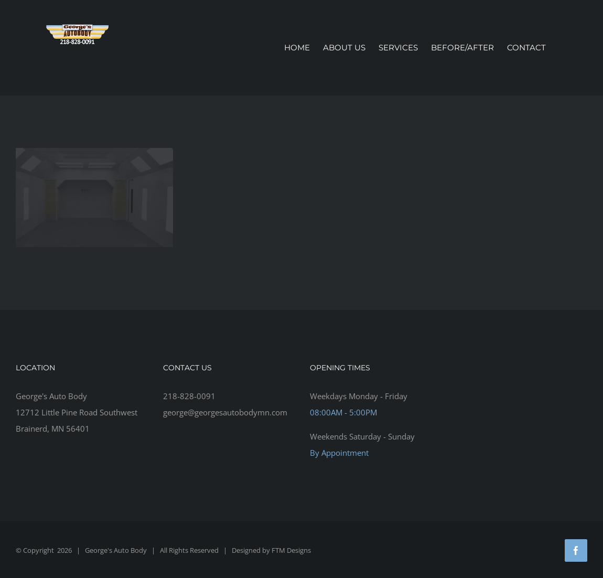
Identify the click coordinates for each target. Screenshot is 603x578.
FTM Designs (291, 550)
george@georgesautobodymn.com (225, 412)
